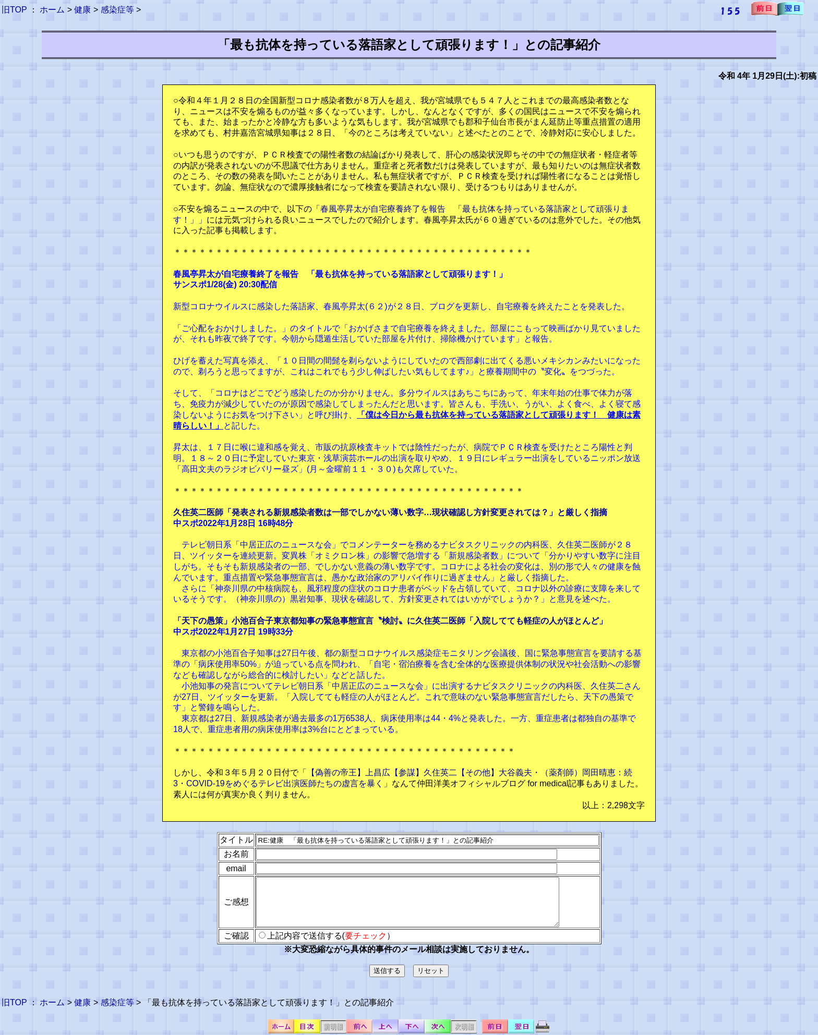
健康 (82, 9)
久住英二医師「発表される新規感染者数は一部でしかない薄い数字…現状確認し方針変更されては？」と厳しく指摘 (390, 512)
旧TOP (14, 9)
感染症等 (117, 9)
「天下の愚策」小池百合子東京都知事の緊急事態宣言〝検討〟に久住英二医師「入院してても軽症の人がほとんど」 (390, 620)
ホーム (52, 9)
